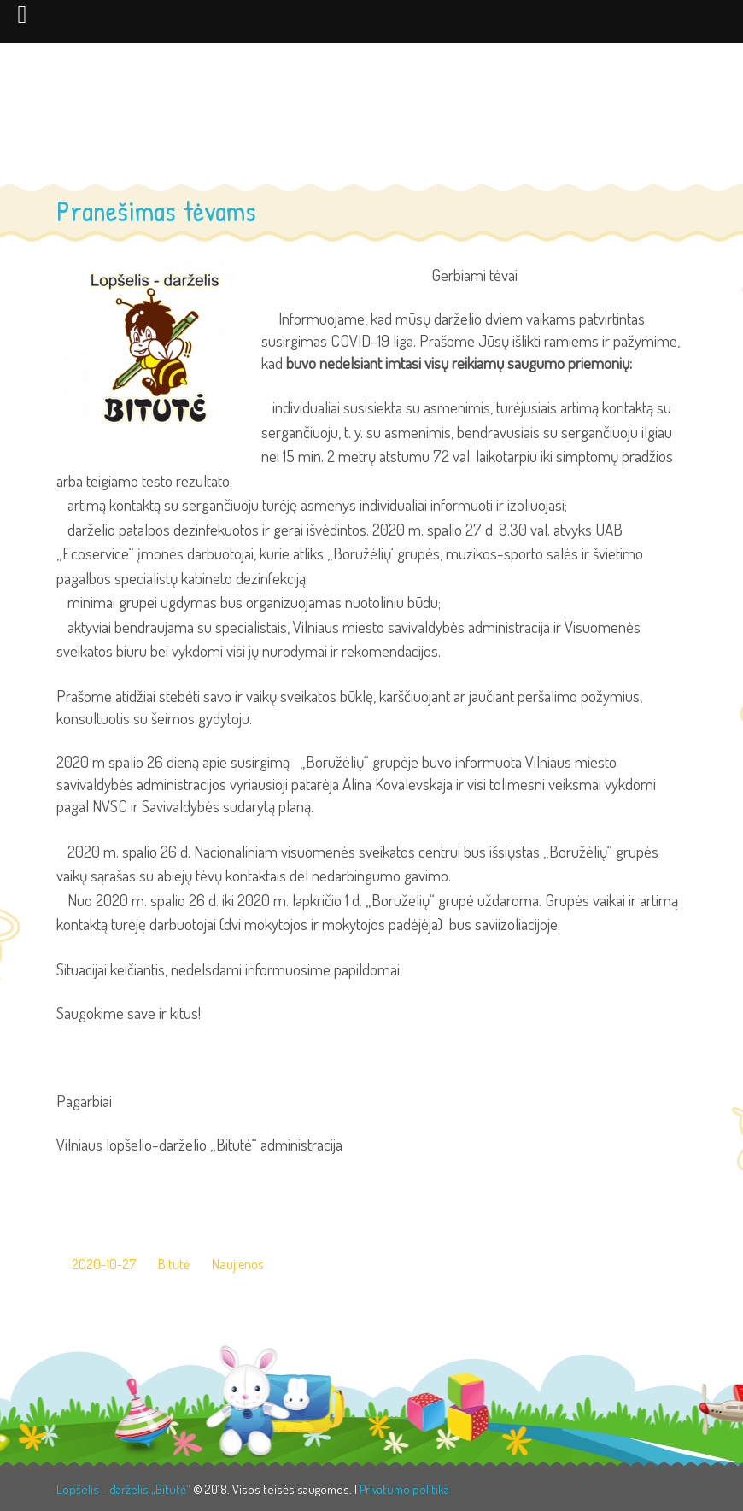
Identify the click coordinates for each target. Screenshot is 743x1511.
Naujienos (237, 1264)
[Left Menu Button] (22, 13)
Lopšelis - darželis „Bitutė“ (123, 1489)
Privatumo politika (404, 1489)
